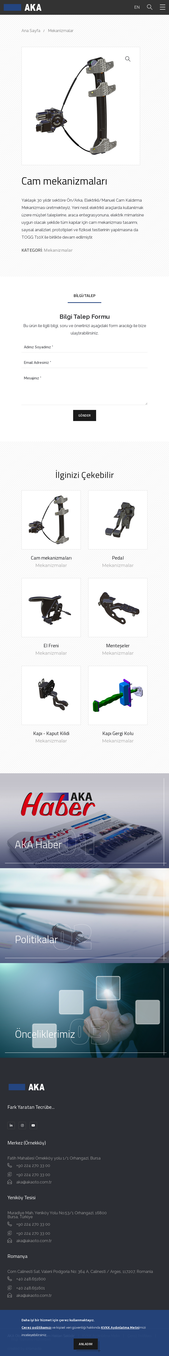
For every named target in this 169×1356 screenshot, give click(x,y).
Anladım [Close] (86, 1343)
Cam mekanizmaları (51, 558)
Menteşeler (118, 645)
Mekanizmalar (60, 30)
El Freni (51, 645)
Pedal (118, 558)
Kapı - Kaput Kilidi (51, 733)
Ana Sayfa (30, 30)
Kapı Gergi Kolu (117, 733)
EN (137, 7)
